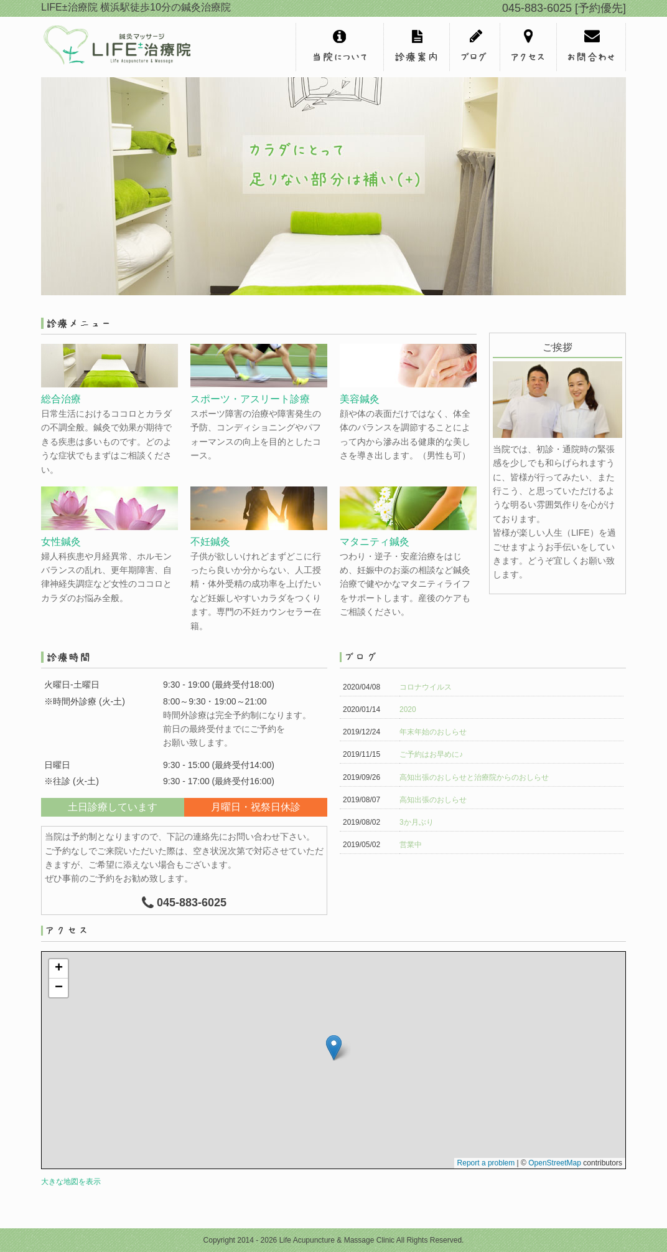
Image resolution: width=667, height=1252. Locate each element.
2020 (407, 709)
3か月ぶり (416, 822)
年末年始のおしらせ (433, 732)
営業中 (410, 844)
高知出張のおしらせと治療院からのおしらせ (474, 777)
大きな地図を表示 (71, 1181)
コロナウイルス (425, 687)
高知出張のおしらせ (433, 799)
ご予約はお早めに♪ (431, 754)
